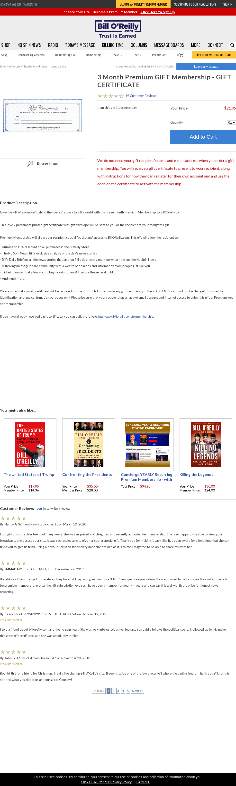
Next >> (138, 691)
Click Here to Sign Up (158, 12)
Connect (215, 45)
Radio (53, 45)
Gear (137, 54)
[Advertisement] (118, 360)
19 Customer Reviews (140, 96)
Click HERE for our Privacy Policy (106, 782)
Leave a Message (206, 66)
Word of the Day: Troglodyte (18, 4)
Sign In (227, 4)
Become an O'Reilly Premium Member (143, 4)
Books (117, 54)
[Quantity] (231, 122)
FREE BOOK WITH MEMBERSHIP (214, 54)
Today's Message (80, 45)
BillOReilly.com (10, 66)
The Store (28, 66)
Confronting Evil (65, 54)
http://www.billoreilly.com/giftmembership (125, 316)
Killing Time (112, 45)
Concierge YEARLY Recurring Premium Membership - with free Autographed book (146, 479)
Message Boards (169, 45)
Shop (5, 45)
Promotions (159, 54)
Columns (139, 45)
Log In (41, 508)
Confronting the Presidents (87, 474)
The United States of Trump (29, 474)
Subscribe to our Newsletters (195, 4)
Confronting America (31, 54)
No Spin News (29, 45)
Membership (93, 54)
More (195, 45)
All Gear (42, 66)
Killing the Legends (196, 474)
